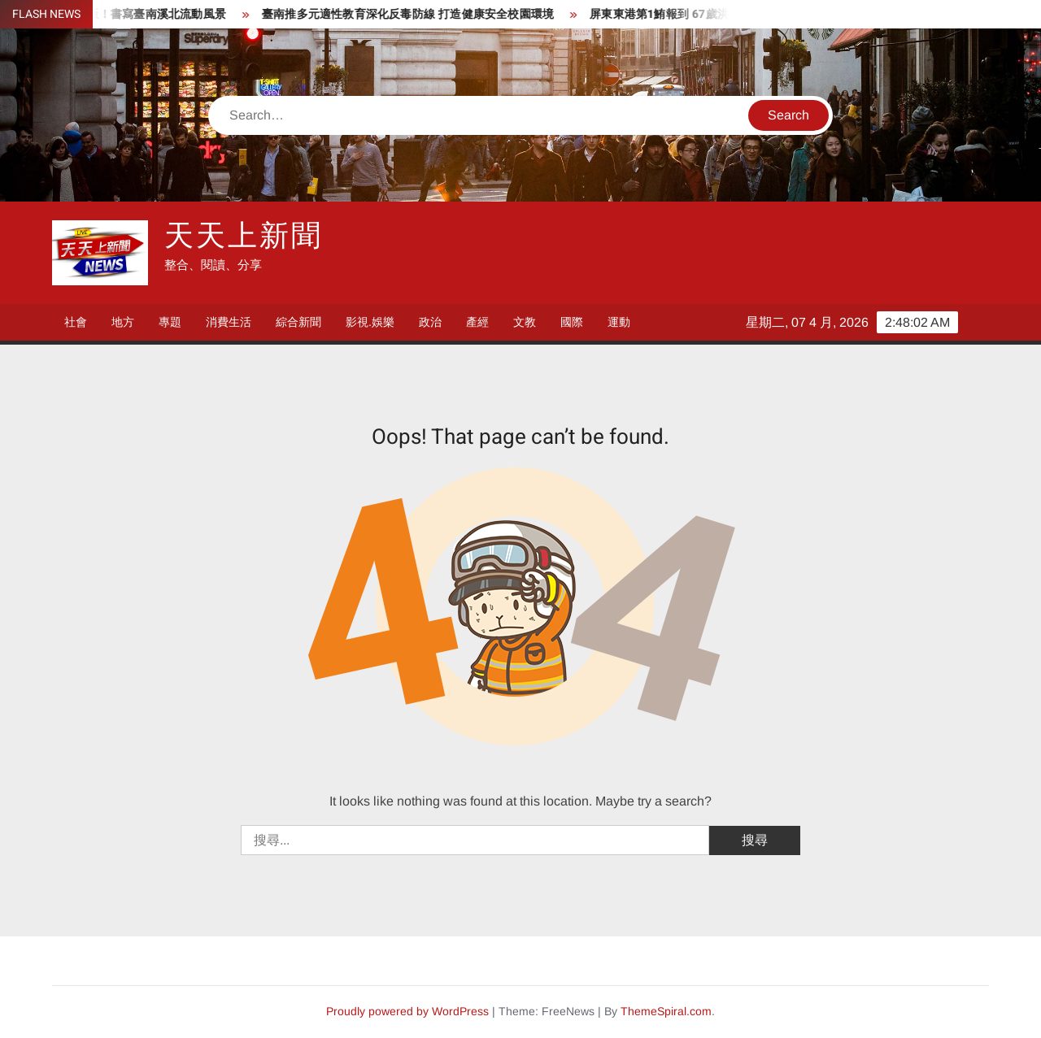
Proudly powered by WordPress (407, 1011)
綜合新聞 (298, 321)
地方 (122, 321)
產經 (477, 321)
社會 (75, 321)
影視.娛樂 (370, 321)
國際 (571, 321)
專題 (170, 321)
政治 (430, 321)
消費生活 (228, 321)
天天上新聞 (243, 236)
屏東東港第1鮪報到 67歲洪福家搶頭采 (696, 14)
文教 (524, 321)
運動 (619, 321)
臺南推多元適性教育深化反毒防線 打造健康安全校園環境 (416, 14)
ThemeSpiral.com (666, 1011)
